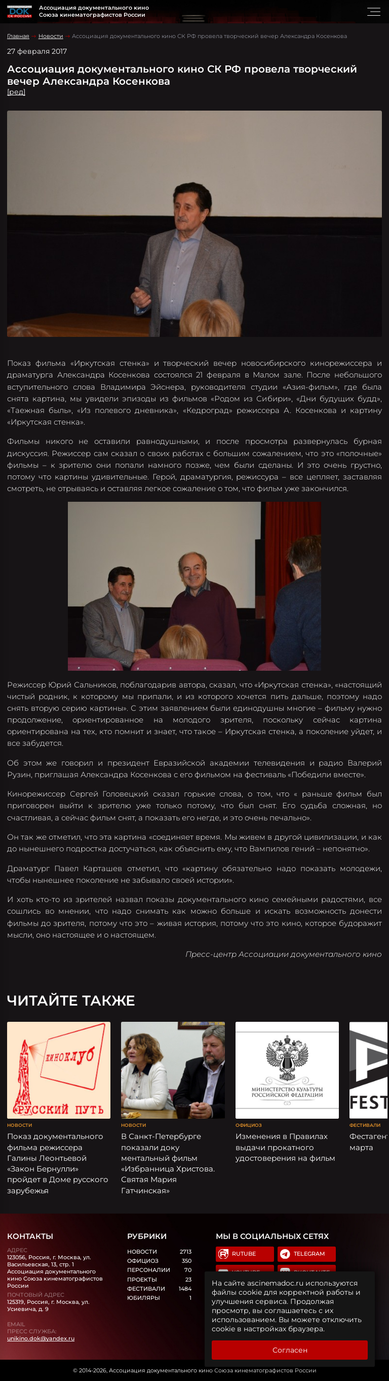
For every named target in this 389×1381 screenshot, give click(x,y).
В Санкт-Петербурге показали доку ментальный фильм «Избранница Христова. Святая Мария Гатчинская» (168, 1163)
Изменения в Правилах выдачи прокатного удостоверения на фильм (285, 1147)
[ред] (16, 91)
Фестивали (364, 1125)
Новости (50, 36)
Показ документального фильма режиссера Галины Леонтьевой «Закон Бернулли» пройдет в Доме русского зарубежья (57, 1163)
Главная (18, 36)
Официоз (249, 1125)
